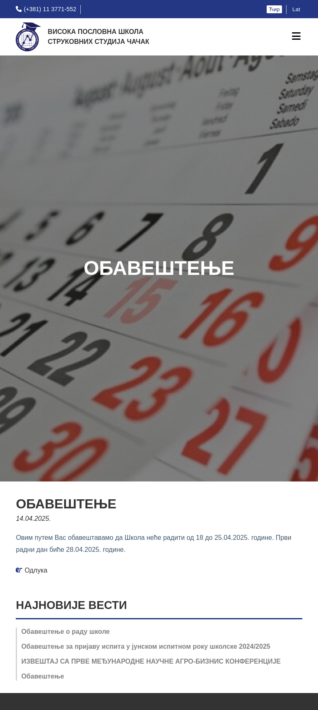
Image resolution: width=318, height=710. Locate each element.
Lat (296, 9)
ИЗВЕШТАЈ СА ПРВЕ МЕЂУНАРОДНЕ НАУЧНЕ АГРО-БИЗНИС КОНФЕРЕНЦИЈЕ (151, 661)
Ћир (274, 9)
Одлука (35, 570)
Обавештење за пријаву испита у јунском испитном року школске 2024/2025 (145, 646)
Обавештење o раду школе (65, 631)
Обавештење (42, 676)
